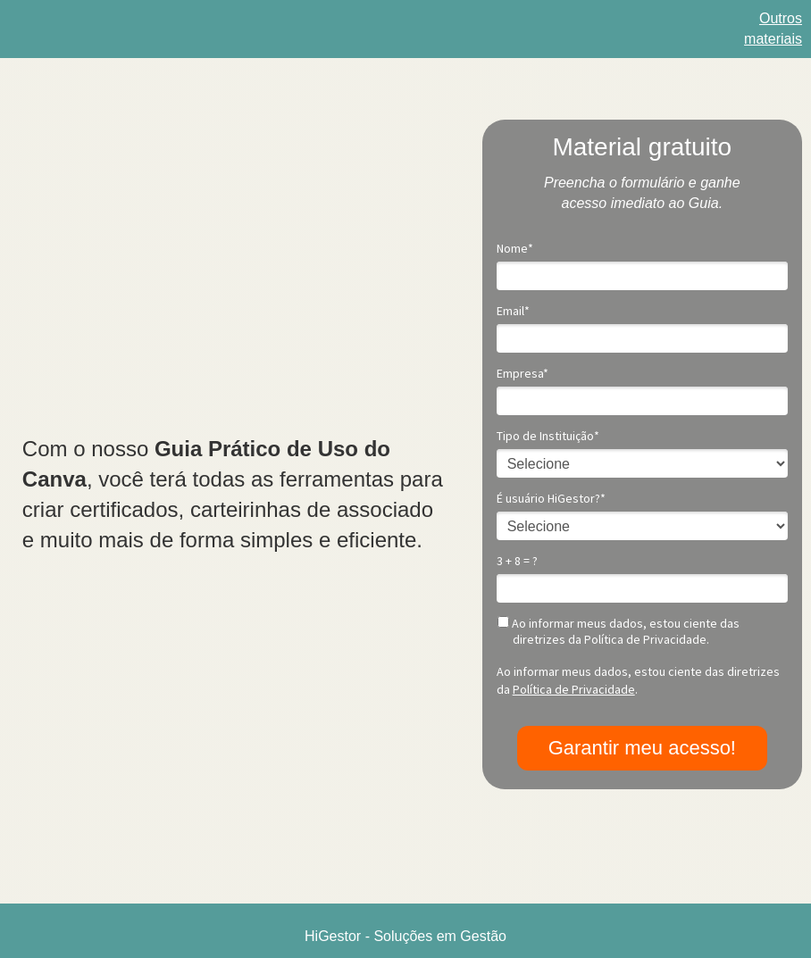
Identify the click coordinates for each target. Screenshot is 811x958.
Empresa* (522, 373)
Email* (513, 311)
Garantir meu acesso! (642, 748)
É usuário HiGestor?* (551, 498)
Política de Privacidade (574, 689)
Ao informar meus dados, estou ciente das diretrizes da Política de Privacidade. (618, 631)
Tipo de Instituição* (548, 436)
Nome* (515, 248)
